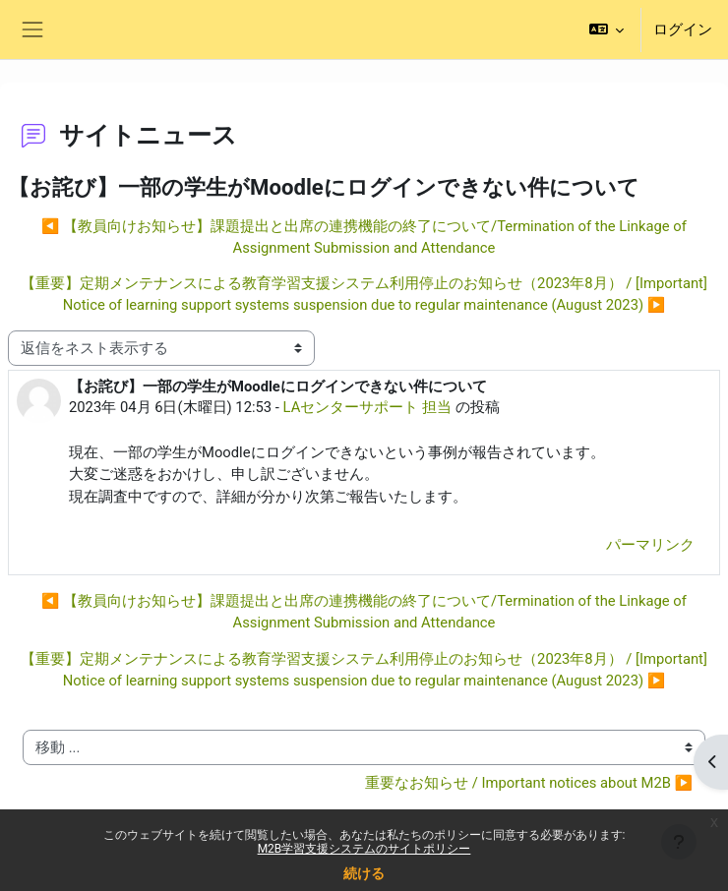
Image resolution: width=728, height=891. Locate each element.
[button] (606, 29)
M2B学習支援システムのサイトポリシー (364, 849)
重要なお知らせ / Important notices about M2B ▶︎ (529, 783)
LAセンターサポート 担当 (367, 407)
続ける (364, 873)
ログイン (682, 29)
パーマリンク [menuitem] (650, 545)
